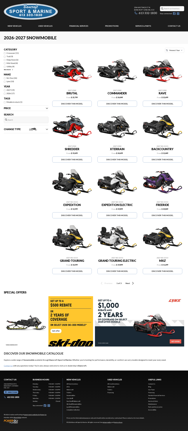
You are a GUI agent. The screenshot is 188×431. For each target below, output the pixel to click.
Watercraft (70, 390)
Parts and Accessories (155, 407)
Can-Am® (70, 398)
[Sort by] (174, 50)
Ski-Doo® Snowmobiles (74, 404)
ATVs (68, 387)
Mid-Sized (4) (12, 63)
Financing (110, 392)
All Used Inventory (113, 384)
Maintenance (152, 404)
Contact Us (174, 26)
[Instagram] (178, 13)
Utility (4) (10, 66)
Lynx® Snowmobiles (73, 407)
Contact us (8, 366)
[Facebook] (174, 13)
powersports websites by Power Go (35, 415)
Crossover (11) (12, 53)
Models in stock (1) (14, 102)
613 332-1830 (145, 13)
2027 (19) (10, 90)
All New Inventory (72, 384)
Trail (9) (9, 56)
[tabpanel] (46, 392)
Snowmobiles (71, 395)
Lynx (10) (10, 81)
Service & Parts (143, 26)
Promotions (112, 26)
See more (8, 69)
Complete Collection (73, 410)
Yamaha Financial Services (156, 395)
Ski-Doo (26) (11, 78)
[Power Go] (25, 421)
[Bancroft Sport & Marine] (31, 11)
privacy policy (107, 422)
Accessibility (152, 410)
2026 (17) (10, 93)
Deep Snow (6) (12, 60)
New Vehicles (14, 26)
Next (130, 283)
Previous (106, 283)
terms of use (118, 422)
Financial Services (78, 26)
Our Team (151, 390)
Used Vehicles (45, 26)
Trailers (69, 392)
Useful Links (154, 379)
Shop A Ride (17, 417)
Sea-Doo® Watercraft (73, 401)
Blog (149, 387)
